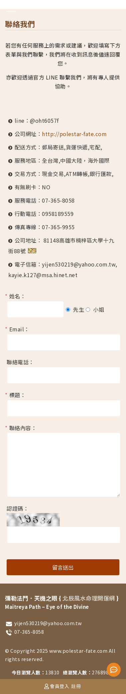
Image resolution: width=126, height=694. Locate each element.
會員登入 (59, 686)
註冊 (76, 686)
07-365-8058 (29, 631)
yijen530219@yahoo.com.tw (48, 622)
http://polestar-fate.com (74, 134)
